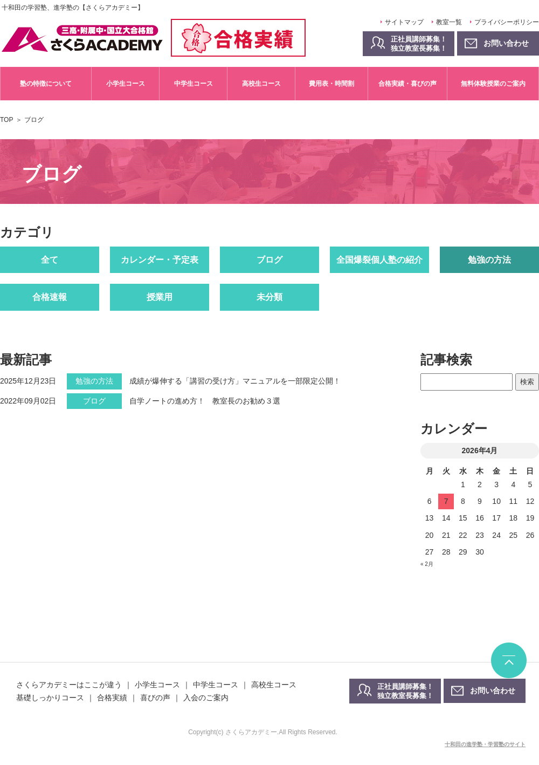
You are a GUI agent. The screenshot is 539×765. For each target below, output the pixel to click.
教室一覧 (449, 22)
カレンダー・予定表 (159, 259)
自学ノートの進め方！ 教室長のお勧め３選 (204, 401)
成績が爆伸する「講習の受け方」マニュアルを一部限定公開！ (235, 381)
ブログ (269, 259)
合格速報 (49, 297)
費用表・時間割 (331, 83)
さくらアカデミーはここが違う (69, 684)
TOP (6, 120)
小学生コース (125, 83)
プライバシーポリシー (506, 22)
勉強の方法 (489, 259)
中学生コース (193, 83)
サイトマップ (404, 22)
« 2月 (426, 564)
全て (49, 259)
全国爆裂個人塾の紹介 (379, 259)
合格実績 (112, 697)
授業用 (159, 297)
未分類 (269, 297)
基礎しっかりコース (50, 697)
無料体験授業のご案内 (493, 83)
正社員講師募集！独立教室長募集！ (419, 43)
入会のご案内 (206, 697)
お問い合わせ (492, 690)
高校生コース (261, 83)
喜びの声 (155, 697)
